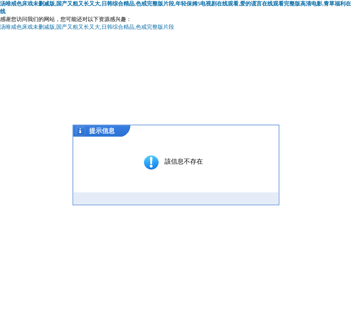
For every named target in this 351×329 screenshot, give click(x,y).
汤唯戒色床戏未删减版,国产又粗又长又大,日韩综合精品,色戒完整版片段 (87, 27)
